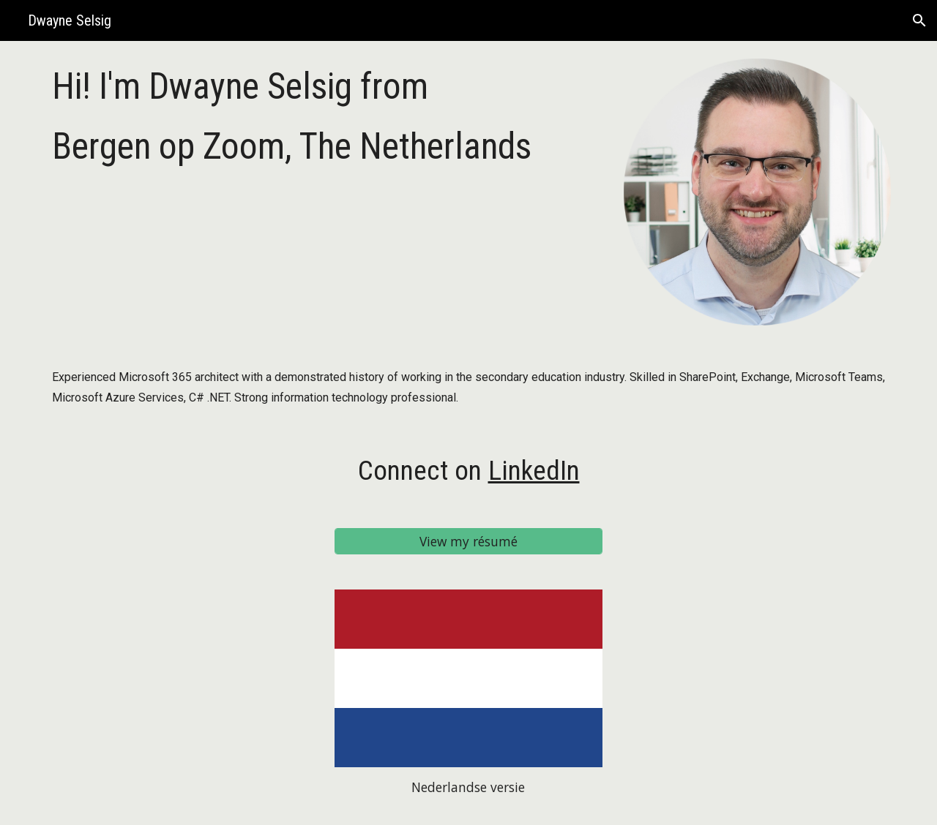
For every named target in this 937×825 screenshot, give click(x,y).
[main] (324, 117)
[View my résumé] (468, 541)
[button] (919, 20)
